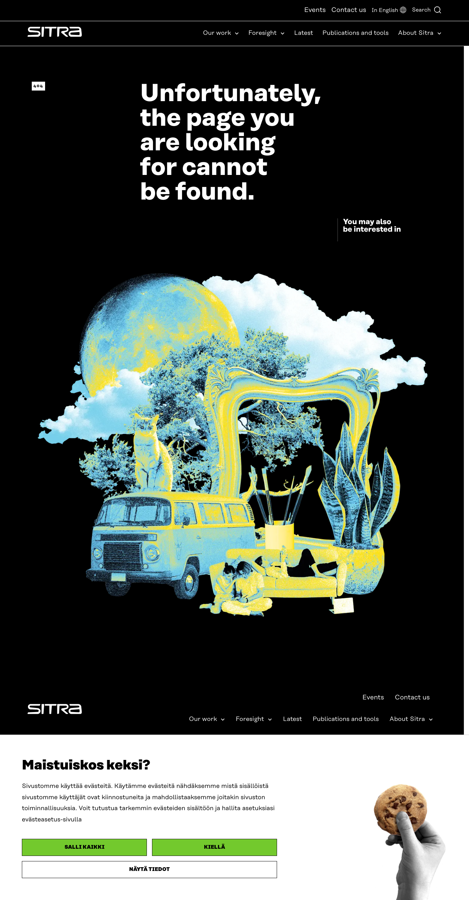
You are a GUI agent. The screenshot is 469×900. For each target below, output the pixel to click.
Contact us (348, 10)
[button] (389, 10)
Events (315, 10)
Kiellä (214, 847)
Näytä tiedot (149, 869)
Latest (303, 33)
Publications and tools (355, 33)
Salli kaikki (85, 847)
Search (427, 10)
